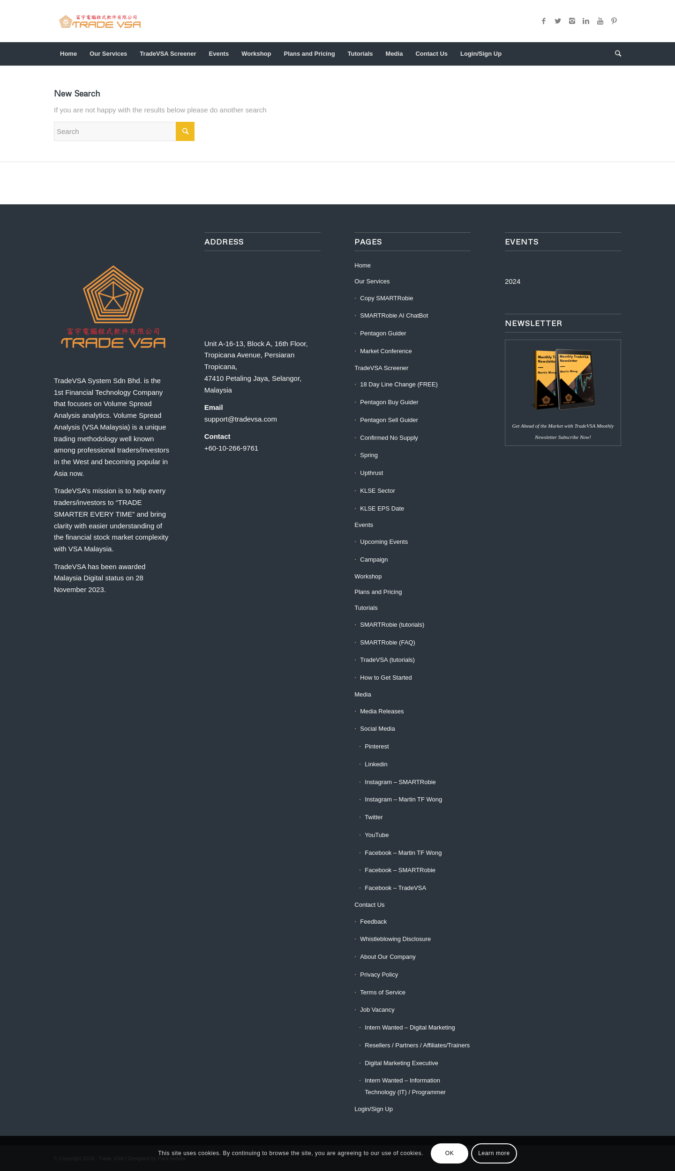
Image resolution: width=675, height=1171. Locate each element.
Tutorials (365, 607)
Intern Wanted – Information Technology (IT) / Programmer (405, 1086)
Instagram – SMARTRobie (400, 782)
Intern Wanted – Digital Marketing (410, 1027)
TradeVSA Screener (381, 367)
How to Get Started (386, 677)
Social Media (377, 728)
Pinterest (377, 746)
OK (449, 1153)
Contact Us (369, 904)
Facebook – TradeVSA (395, 887)
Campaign (374, 559)
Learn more (494, 1153)
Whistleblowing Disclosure (395, 938)
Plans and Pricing (378, 591)
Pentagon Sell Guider (389, 419)
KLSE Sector (377, 490)
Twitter (373, 817)
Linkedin (376, 764)
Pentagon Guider (383, 333)
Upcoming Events (384, 541)
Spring (369, 455)
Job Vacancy (377, 1009)
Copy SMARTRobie (386, 298)
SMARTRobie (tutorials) (392, 624)
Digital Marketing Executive (401, 1063)
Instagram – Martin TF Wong (403, 799)
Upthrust (371, 472)
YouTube (377, 834)
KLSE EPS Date (382, 508)
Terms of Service (382, 992)
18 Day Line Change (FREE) (398, 384)
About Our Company (388, 956)
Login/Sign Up (373, 1108)
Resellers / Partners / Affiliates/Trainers (417, 1045)
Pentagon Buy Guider (389, 402)
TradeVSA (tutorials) (387, 659)
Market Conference (386, 351)
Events (363, 524)
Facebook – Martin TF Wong (403, 852)
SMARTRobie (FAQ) (387, 642)
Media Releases (382, 711)
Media (362, 694)
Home (362, 265)
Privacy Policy (379, 974)
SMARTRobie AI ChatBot (394, 315)
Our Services (372, 281)
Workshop (368, 576)
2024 (512, 281)
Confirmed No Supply (389, 437)
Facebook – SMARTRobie (400, 870)
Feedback (373, 921)
